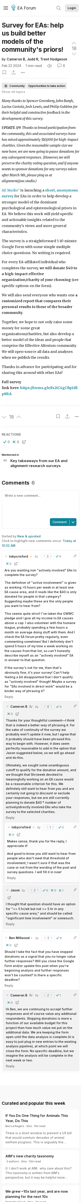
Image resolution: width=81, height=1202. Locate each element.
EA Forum (24, 8)
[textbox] (39, 504)
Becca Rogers (14, 1126)
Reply (9, 697)
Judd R (32, 59)
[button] (6, 441)
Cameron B (16, 59)
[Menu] (6, 8)
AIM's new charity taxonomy (29, 1156)
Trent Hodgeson (53, 59)
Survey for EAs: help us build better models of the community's (33, 37)
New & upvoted (29, 536)
